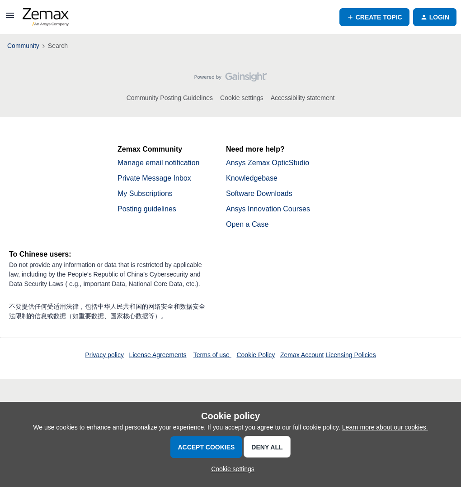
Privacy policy (104, 354)
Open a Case (247, 224)
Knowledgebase (252, 178)
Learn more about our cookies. (385, 427)
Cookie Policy (255, 354)
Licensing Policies (350, 354)
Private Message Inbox (154, 178)
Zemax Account (302, 354)
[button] (10, 18)
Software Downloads (259, 193)
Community (23, 45)
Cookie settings (241, 97)
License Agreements (158, 354)
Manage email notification (158, 163)
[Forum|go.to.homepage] (46, 17)
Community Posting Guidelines (170, 97)
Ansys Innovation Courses (268, 209)
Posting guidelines (147, 209)
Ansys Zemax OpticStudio (267, 163)
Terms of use (212, 354)
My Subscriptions (145, 193)
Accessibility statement (303, 97)
